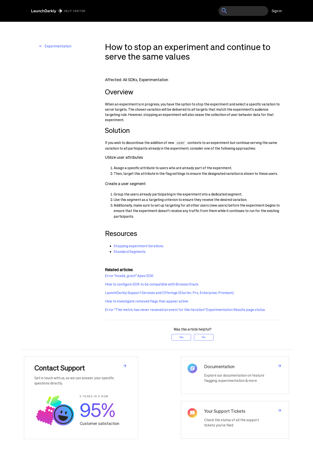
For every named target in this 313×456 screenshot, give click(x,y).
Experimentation (58, 46)
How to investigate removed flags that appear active (146, 300)
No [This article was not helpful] (203, 336)
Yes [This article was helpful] (181, 336)
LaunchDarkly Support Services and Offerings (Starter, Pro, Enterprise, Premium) (169, 292)
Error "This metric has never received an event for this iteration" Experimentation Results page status (185, 309)
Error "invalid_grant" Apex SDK (129, 275)
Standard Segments (130, 251)
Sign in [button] (277, 10)
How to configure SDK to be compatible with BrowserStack (151, 283)
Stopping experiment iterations (138, 245)
